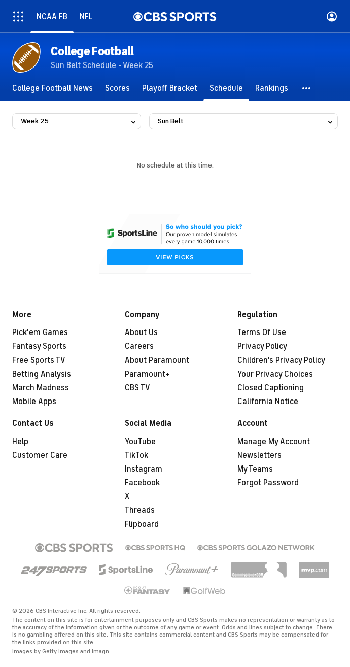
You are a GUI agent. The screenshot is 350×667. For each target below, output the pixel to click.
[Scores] (117, 88)
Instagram (143, 469)
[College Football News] (52, 88)
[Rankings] (271, 88)
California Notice (267, 401)
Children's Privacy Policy (281, 360)
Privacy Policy (262, 346)
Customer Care (39, 455)
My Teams (255, 469)
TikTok (136, 455)
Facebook (142, 483)
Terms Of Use (261, 332)
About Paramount (157, 360)
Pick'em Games (40, 332)
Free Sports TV (38, 360)
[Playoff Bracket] (169, 88)
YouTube (140, 442)
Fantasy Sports (39, 346)
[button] (307, 88)
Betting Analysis (41, 374)
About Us (141, 332)
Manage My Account (273, 442)
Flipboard (142, 524)
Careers (139, 346)
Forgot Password (268, 483)
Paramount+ (147, 374)
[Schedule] (226, 88)
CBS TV (137, 388)
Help (20, 442)
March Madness (40, 388)
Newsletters (259, 455)
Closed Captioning (270, 388)
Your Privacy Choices (275, 374)
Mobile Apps (34, 401)
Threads (140, 510)
